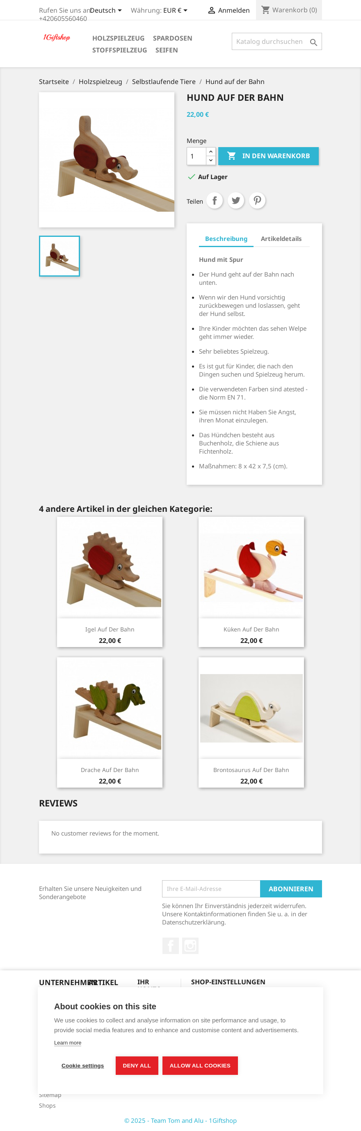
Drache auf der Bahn (110, 770)
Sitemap (50, 1095)
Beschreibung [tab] (226, 238)
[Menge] (196, 156)
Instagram (190, 946)
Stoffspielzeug (119, 50)
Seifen (166, 50)
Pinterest (257, 200)
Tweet (236, 200)
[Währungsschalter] (176, 11)
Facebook (170, 946)
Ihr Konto (149, 985)
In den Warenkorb (268, 156)
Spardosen (172, 38)
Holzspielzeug (118, 38)
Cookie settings (83, 1066)
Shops (47, 1105)
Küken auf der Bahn (251, 629)
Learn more (67, 1043)
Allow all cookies (200, 1066)
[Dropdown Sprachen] (107, 11)
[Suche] (277, 41)
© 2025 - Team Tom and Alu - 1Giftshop (180, 1120)
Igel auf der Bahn (110, 629)
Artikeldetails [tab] (281, 238)
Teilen (214, 200)
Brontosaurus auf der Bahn (251, 770)
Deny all (137, 1066)
